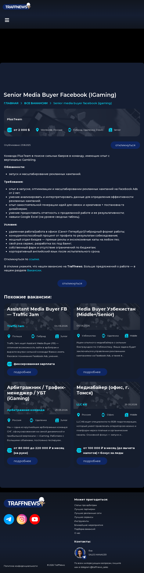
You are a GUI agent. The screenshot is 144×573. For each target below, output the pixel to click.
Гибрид (38, 336)
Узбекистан (86, 336)
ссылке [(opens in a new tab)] (34, 259)
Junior (61, 336)
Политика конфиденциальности (21, 566)
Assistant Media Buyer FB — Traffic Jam (37, 311)
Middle (131, 336)
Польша (14, 336)
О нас (77, 533)
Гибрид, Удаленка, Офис (85, 130)
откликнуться (125, 145)
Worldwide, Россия (48, 130)
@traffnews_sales (99, 567)
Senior (115, 130)
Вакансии (34, 270)
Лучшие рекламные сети (88, 513)
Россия (14, 420)
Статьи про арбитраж (85, 505)
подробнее (22, 372)
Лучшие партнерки (84, 509)
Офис (108, 415)
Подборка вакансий (84, 529)
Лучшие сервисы (83, 517)
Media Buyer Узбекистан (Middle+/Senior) (106, 311)
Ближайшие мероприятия (88, 525)
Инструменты (81, 521)
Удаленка (110, 336)
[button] (7, 20)
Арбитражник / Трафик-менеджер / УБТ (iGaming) (36, 393)
